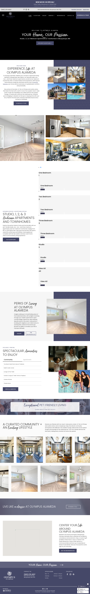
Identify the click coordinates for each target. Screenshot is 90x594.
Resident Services (77, 9)
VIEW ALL (42, 189)
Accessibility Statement (45, 591)
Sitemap (53, 591)
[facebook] (24, 10)
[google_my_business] (29, 10)
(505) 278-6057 (6, 9)
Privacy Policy (37, 591)
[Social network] (43, 589)
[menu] (3, 15)
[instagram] (26, 10)
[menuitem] (30, 15)
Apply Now (86, 9)
